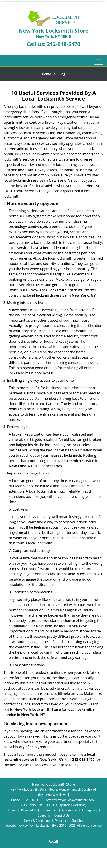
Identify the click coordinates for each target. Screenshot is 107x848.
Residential (28, 810)
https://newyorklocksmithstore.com (70, 800)
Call (53, 841)
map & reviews (56, 795)
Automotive (69, 810)
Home (46, 74)
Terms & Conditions (37, 820)
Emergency (89, 810)
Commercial (49, 810)
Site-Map (77, 820)
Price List (61, 820)
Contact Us (62, 815)
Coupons (44, 815)
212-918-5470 (63, 44)
